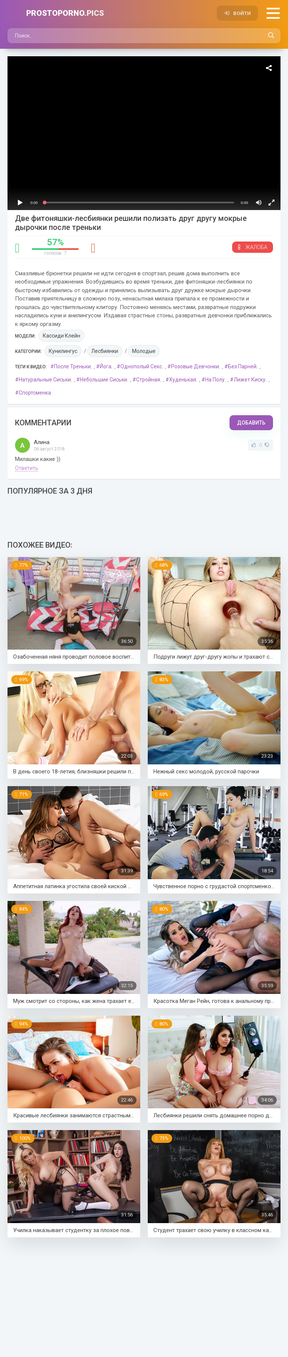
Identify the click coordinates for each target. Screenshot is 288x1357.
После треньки (72, 366)
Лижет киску (250, 380)
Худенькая (182, 380)
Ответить (26, 468)
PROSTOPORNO (65, 13)
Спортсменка (35, 393)
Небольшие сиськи (103, 380)
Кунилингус (63, 351)
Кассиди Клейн (61, 336)
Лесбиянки (104, 351)
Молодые (144, 351)
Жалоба (252, 247)
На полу (215, 380)
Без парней (242, 366)
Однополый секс (141, 366)
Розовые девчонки (195, 366)
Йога (105, 366)
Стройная (148, 380)
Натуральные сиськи (45, 380)
